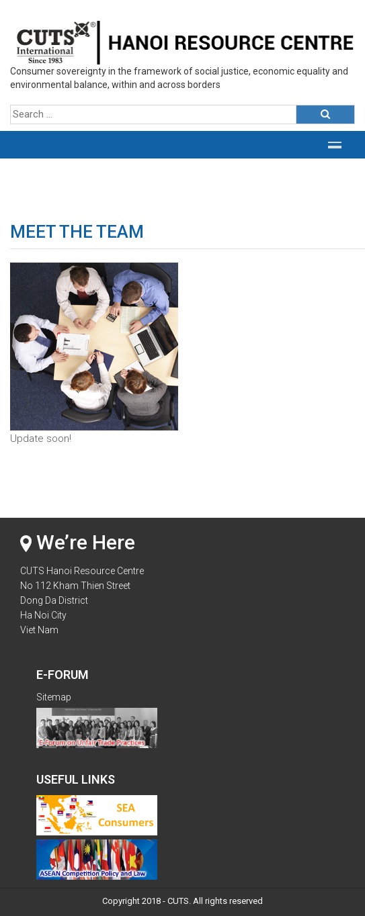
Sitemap (53, 697)
